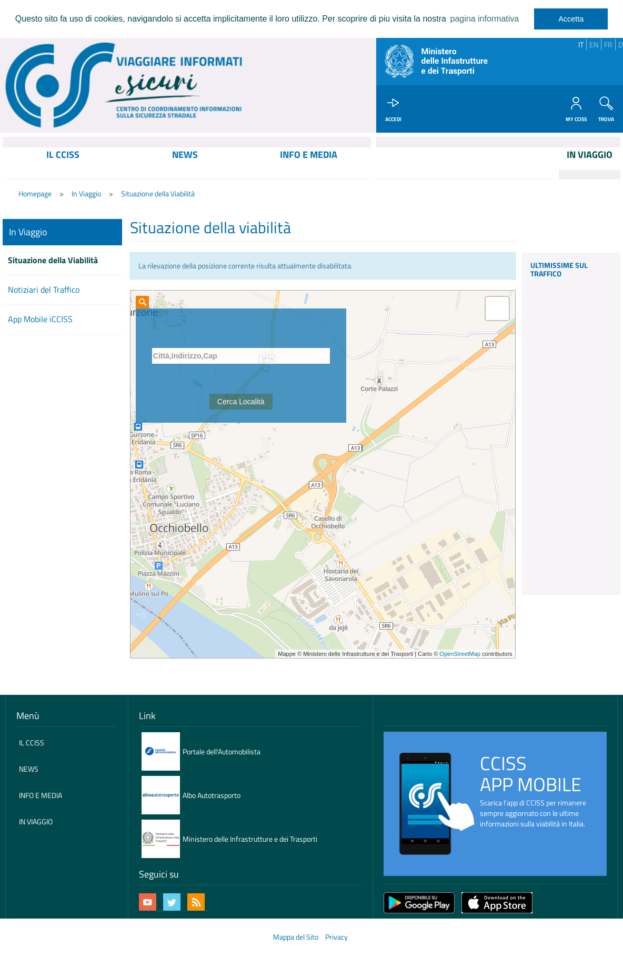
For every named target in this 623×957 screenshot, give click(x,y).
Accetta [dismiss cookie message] (571, 19)
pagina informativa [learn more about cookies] (484, 18)
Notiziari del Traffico (43, 290)
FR (608, 44)
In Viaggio (86, 195)
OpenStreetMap (459, 655)
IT (581, 44)
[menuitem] (63, 164)
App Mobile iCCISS (40, 320)
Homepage (35, 195)
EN (593, 44)
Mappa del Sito (295, 937)
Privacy (336, 937)
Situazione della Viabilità (158, 195)
